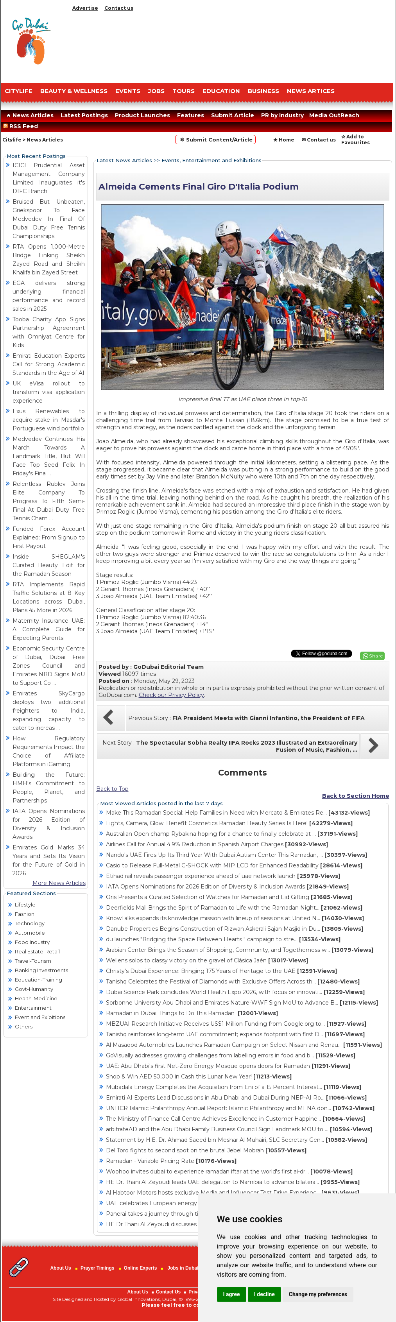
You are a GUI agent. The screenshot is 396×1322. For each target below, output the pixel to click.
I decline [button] (264, 1294)
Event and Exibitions (40, 1017)
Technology (30, 923)
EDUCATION (221, 91)
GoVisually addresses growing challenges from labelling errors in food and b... (230, 1055)
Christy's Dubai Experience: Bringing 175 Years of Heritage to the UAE (221, 970)
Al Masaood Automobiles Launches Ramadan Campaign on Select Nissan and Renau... (244, 1044)
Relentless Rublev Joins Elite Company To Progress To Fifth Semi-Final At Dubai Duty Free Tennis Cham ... (49, 501)
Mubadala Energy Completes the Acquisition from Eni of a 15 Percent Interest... (233, 1087)
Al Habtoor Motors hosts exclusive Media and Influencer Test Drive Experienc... (232, 1192)
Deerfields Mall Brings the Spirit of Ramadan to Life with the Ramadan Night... (234, 907)
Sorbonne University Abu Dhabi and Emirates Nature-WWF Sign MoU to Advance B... (242, 1002)
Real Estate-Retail (37, 951)
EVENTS (127, 91)
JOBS (156, 91)
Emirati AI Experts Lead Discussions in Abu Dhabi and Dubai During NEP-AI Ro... (236, 1097)
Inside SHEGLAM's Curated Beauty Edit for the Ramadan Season (49, 565)
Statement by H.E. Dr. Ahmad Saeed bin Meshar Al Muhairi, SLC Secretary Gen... (236, 1139)
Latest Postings (84, 115)
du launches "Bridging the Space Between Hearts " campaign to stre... (223, 939)
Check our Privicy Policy (171, 695)
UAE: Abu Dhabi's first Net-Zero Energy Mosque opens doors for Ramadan (228, 1065)
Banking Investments (41, 970)
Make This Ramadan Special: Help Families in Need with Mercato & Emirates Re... (238, 812)
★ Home (283, 140)
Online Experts (140, 1268)
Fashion (24, 914)
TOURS (183, 91)
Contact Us (168, 1292)
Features (191, 115)
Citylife (12, 140)
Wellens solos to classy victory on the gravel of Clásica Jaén (207, 960)
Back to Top (112, 788)
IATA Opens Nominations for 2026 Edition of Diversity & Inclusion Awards (227, 886)
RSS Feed (22, 126)
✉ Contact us (319, 140)
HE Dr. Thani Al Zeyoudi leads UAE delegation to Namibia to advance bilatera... (233, 1182)
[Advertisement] (231, 45)
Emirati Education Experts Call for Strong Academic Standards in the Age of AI (49, 364)
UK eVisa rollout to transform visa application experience (49, 392)
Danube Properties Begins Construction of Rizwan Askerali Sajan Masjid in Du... (234, 928)
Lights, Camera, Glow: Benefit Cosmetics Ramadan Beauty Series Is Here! (229, 823)
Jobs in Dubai (183, 1268)
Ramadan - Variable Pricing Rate (171, 1160)
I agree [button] (231, 1294)
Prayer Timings (97, 1268)
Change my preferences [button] (318, 1294)
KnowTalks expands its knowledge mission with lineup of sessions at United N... (235, 918)
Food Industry (32, 942)
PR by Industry (282, 115)
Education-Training (38, 979)
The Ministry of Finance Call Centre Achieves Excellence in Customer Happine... (235, 1118)
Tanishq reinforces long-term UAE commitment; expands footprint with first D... (235, 1034)
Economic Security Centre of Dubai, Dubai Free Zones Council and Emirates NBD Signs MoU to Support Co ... (49, 665)
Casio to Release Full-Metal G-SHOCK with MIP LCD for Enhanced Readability (234, 865)
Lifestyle (25, 904)
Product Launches (142, 115)
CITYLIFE (18, 91)
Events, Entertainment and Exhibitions (211, 160)
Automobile (30, 933)
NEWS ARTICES (311, 91)
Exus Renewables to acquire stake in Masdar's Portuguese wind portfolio (49, 420)
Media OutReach (334, 115)
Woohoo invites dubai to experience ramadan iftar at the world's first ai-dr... (229, 1171)
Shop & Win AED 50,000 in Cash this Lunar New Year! (199, 1076)
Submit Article (233, 115)
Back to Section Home (355, 795)
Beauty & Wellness (74, 91)
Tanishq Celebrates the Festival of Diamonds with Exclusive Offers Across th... (233, 981)
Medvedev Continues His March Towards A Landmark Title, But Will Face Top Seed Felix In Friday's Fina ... (49, 456)
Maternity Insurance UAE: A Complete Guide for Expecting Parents (49, 629)
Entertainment (33, 1008)
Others (23, 1026)
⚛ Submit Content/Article (215, 139)
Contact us (118, 8)
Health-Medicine (36, 998)
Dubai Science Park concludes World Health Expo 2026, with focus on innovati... (235, 992)
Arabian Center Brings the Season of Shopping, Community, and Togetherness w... (239, 949)
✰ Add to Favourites (355, 139)
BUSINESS (263, 91)
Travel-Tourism (33, 961)
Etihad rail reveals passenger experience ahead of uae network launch (223, 876)
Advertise (85, 8)
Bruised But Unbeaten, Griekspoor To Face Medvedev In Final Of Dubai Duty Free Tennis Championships (49, 219)
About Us (60, 1268)
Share (376, 656)
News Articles (29, 115)
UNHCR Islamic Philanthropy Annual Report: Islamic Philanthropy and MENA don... (240, 1108)
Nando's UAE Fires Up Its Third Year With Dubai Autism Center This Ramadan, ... (236, 854)
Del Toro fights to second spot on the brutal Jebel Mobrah (206, 1150)
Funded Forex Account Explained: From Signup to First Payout (49, 537)
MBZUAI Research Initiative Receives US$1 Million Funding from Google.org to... (236, 1023)
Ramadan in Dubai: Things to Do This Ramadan (192, 1013)
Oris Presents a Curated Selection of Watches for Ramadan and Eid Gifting (229, 897)
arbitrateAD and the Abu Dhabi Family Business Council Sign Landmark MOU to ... (239, 1129)
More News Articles (59, 883)
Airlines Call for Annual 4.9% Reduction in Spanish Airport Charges (217, 844)
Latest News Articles (124, 160)
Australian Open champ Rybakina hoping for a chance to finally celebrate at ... (232, 833)
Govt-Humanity (34, 989)
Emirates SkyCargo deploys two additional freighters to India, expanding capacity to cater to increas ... (49, 710)
